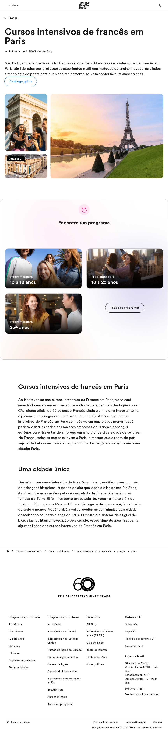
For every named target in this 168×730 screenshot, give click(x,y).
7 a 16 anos (16, 622)
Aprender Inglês (57, 695)
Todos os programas (60, 702)
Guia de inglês (95, 641)
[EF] (84, 5)
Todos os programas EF (140, 637)
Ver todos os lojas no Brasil (142, 692)
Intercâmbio (54, 622)
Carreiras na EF (134, 644)
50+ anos (14, 651)
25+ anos (14, 644)
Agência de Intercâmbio (62, 669)
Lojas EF (130, 630)
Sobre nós (131, 622)
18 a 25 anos (16, 637)
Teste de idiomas (97, 648)
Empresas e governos (22, 658)
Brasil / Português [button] (18, 720)
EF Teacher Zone (97, 655)
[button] (13, 5)
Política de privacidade (105, 720)
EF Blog (91, 622)
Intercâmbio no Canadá (61, 630)
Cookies (157, 720)
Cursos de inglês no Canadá (64, 648)
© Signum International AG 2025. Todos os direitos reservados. (127, 726)
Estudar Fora (55, 688)
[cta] (124, 307)
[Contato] (160, 5)
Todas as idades (18, 665)
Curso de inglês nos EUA (62, 655)
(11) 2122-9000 (134, 687)
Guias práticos (95, 662)
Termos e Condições (135, 720)
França (13, 17)
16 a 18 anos (16, 630)
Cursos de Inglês (57, 662)
